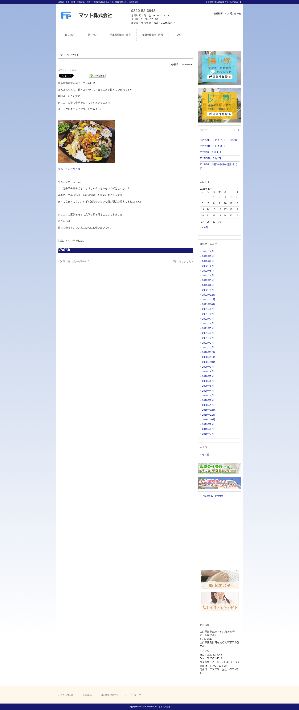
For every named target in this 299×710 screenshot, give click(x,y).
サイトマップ (134, 695)
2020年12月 (208, 352)
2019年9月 (208, 424)
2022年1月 (208, 289)
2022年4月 (208, 275)
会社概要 (218, 13)
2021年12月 (208, 294)
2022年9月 (208, 251)
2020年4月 (208, 390)
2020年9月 (208, 366)
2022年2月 (208, 285)
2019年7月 (208, 433)
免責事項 (87, 695)
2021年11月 (208, 299)
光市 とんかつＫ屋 (69, 168)
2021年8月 (208, 314)
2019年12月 (208, 409)
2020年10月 (208, 362)
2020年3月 (208, 395)
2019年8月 (208, 429)
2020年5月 (208, 385)
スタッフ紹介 (67, 695)
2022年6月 (208, 265)
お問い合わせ (234, 13)
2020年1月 (208, 405)
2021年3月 (208, 338)
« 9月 (205, 227)
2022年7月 (208, 261)
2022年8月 (208, 256)
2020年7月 (208, 376)
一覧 (238, 130)
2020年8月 (208, 371)
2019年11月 (208, 414)
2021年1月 (208, 347)
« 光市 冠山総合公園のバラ (74, 261)
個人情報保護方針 (109, 695)
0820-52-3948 (143, 10)
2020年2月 (208, 400)
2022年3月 (208, 280)
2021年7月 (208, 318)
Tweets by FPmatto (212, 495)
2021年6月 (208, 323)
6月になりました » (183, 261)
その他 (73, 70)
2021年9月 (208, 309)
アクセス (207, 650)
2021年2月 (208, 342)
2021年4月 (208, 333)
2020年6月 (208, 381)
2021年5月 (208, 328)
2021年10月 (208, 304)
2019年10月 (208, 419)
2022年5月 (208, 270)
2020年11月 (208, 357)
